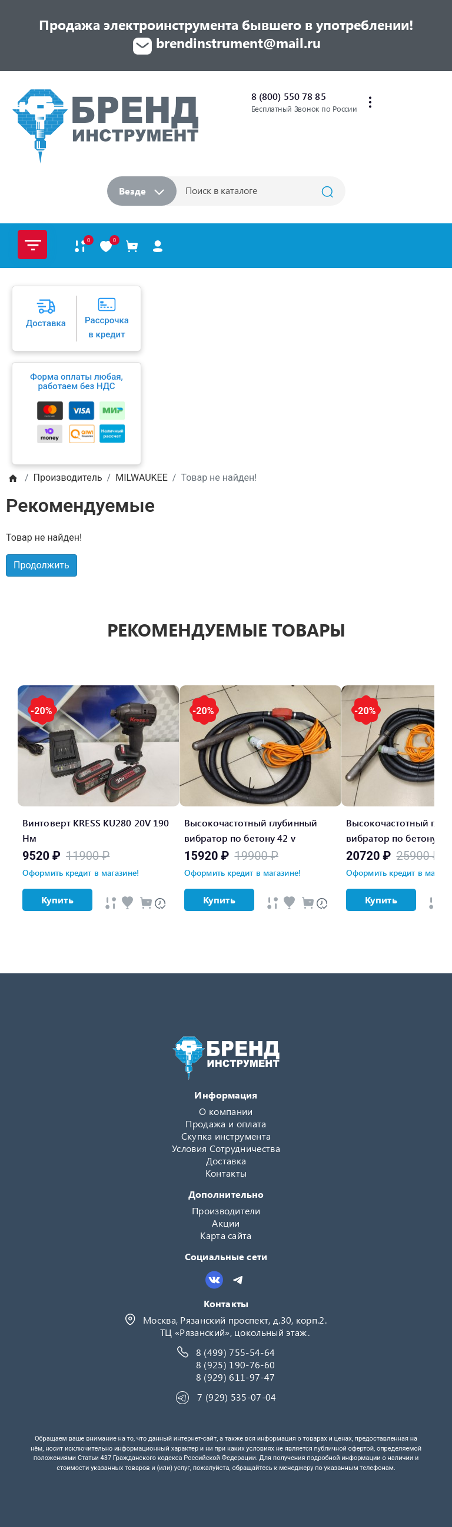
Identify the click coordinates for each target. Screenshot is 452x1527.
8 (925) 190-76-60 (235, 1364)
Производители (226, 1210)
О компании (225, 1111)
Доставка (226, 1160)
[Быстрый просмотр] (110, 902)
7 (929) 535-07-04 (236, 1397)
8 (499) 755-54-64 (235, 1352)
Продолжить (41, 565)
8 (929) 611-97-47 (235, 1377)
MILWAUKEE (141, 477)
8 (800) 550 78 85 (288, 96)
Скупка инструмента (226, 1136)
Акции (226, 1223)
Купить (57, 899)
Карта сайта (226, 1235)
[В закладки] (106, 246)
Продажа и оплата (225, 1123)
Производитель (68, 477)
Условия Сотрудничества (226, 1148)
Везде (141, 191)
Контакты (226, 1173)
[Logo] (105, 126)
